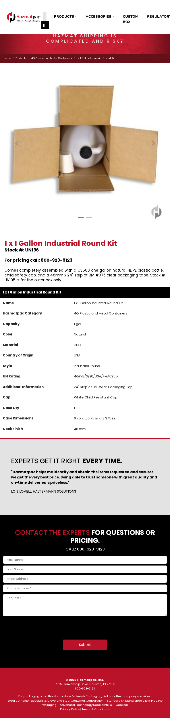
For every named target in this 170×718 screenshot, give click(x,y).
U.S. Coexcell (119, 705)
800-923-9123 (85, 688)
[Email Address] (85, 579)
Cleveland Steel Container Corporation (75, 701)
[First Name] (85, 560)
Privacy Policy (70, 709)
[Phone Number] (85, 588)
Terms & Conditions (96, 709)
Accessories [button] (98, 16)
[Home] (24, 17)
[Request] (85, 605)
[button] (16, 143)
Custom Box (130, 19)
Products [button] (64, 16)
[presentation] (37, 626)
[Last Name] (85, 569)
